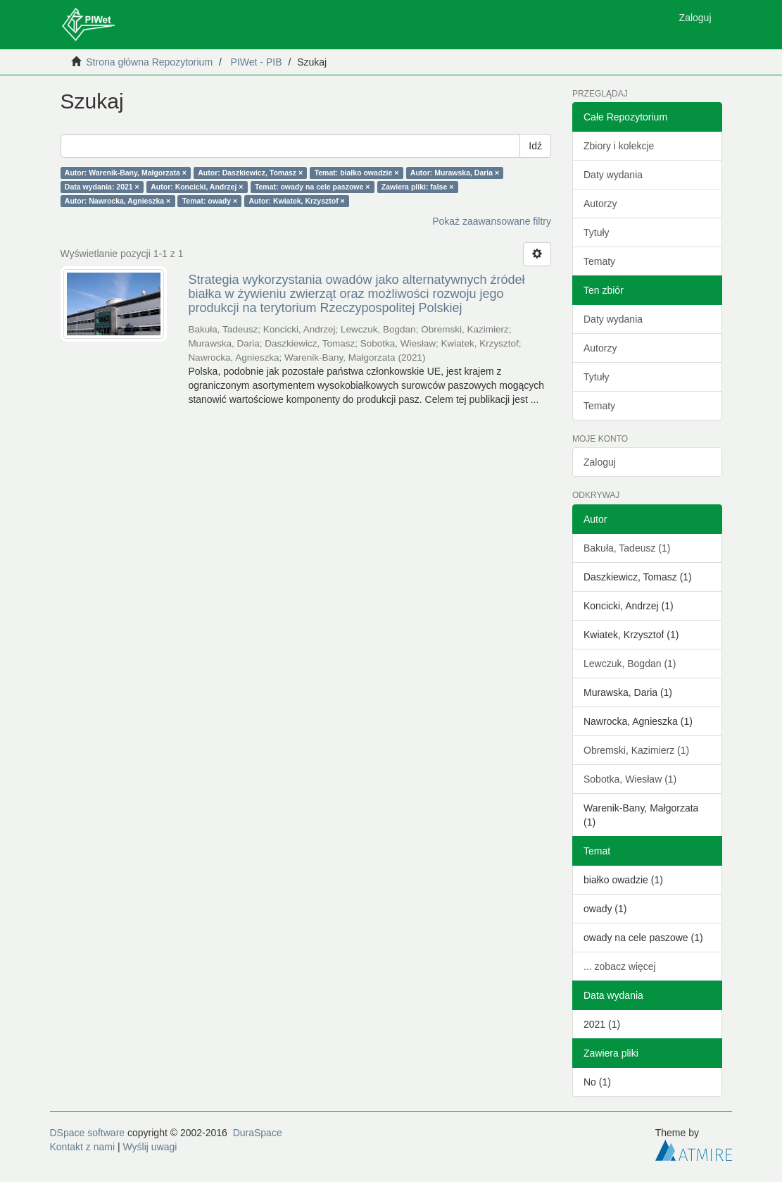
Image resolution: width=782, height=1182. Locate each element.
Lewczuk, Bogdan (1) (630, 663)
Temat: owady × (209, 201)
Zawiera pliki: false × (417, 186)
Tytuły (597, 232)
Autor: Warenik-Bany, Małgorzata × (126, 172)
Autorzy (600, 203)
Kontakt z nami (82, 1146)
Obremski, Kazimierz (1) (636, 750)
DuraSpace (257, 1132)
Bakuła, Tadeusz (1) (627, 548)
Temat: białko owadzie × (357, 172)
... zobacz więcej (620, 966)
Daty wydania (613, 174)
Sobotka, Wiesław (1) (630, 779)
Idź (535, 145)
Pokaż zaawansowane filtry (491, 221)
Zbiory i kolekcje (619, 145)
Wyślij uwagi (150, 1146)
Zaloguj (600, 462)
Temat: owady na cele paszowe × (312, 186)
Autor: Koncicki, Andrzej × (197, 186)
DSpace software (87, 1132)
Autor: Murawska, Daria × (454, 172)
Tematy (599, 261)
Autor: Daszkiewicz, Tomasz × (250, 172)
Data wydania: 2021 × (102, 186)
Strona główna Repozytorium (149, 62)
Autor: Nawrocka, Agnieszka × (117, 201)
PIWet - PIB (256, 62)
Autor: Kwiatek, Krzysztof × (297, 201)
